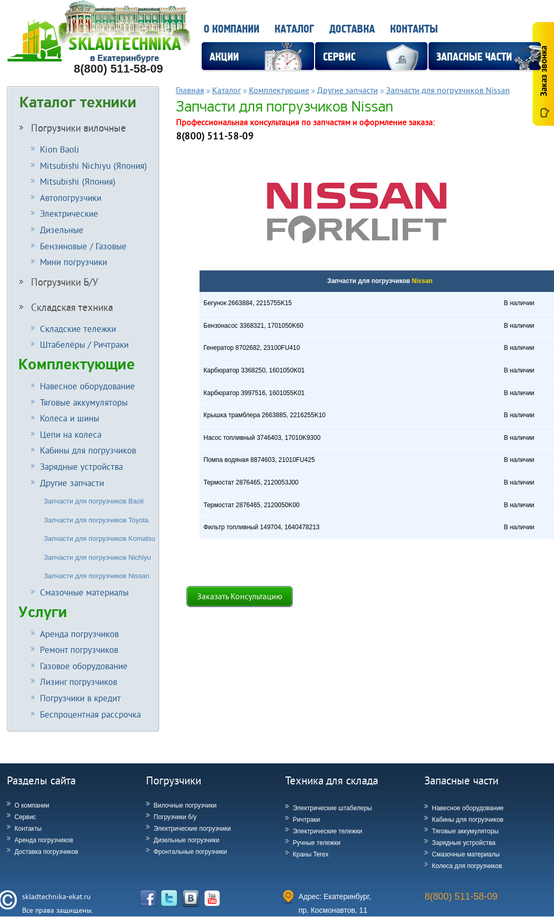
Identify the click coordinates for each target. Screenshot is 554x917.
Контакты (414, 29)
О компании (231, 29)
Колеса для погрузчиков (467, 866)
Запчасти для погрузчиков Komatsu (99, 538)
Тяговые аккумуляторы (465, 831)
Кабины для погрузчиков (468, 819)
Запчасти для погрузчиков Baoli (94, 501)
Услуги (42, 612)
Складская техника (66, 307)
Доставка (352, 29)
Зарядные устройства (464, 843)
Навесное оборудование (468, 808)
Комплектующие (76, 364)
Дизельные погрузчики (186, 840)
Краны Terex (311, 854)
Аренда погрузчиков (44, 840)
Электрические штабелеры (332, 808)
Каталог (294, 29)
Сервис (25, 817)
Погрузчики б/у (175, 817)
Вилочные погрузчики (185, 805)
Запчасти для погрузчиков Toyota (96, 520)
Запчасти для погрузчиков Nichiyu (97, 557)
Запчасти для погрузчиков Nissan (97, 576)
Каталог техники (78, 102)
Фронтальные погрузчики (190, 851)
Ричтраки (306, 819)
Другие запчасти (347, 90)
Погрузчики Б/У (58, 282)
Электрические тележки (327, 831)
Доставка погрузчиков (46, 851)
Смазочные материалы (466, 854)
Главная (190, 90)
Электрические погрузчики (192, 828)
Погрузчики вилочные (72, 128)
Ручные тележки (317, 843)
